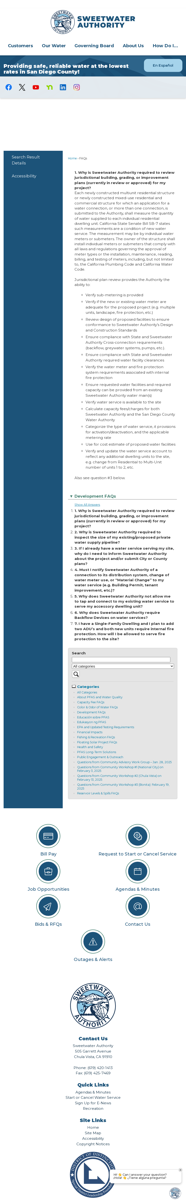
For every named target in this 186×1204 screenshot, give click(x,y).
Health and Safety (90, 739)
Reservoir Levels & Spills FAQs (98, 785)
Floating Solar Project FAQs (97, 734)
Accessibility (24, 167)
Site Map (93, 1125)
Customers (20, 37)
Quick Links (93, 1077)
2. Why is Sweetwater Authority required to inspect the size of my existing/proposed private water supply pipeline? (122, 529)
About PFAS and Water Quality (100, 689)
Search (79, 645)
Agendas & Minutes (93, 1084)
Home (72, 150)
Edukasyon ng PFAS (91, 714)
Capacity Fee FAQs (90, 694)
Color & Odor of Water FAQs (97, 699)
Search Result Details (26, 151)
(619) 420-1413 (100, 1059)
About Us (133, 37)
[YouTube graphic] (36, 79)
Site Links (93, 1112)
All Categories (87, 684)
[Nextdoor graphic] (49, 79)
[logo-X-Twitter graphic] (22, 79)
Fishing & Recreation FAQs (96, 729)
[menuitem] (20, 37)
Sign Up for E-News (93, 1095)
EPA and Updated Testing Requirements (105, 719)
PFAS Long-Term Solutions (96, 744)
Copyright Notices (93, 1136)
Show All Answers (87, 496)
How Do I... (165, 37)
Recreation (93, 1100)
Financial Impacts (89, 724)
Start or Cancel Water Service (93, 1089)
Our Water (54, 37)
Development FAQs (91, 704)
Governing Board (94, 37)
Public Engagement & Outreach (100, 749)
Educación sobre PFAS (93, 709)
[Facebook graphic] (9, 79)
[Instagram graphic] (77, 79)
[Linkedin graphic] (63, 79)
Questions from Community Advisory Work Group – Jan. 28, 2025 (124, 754)
